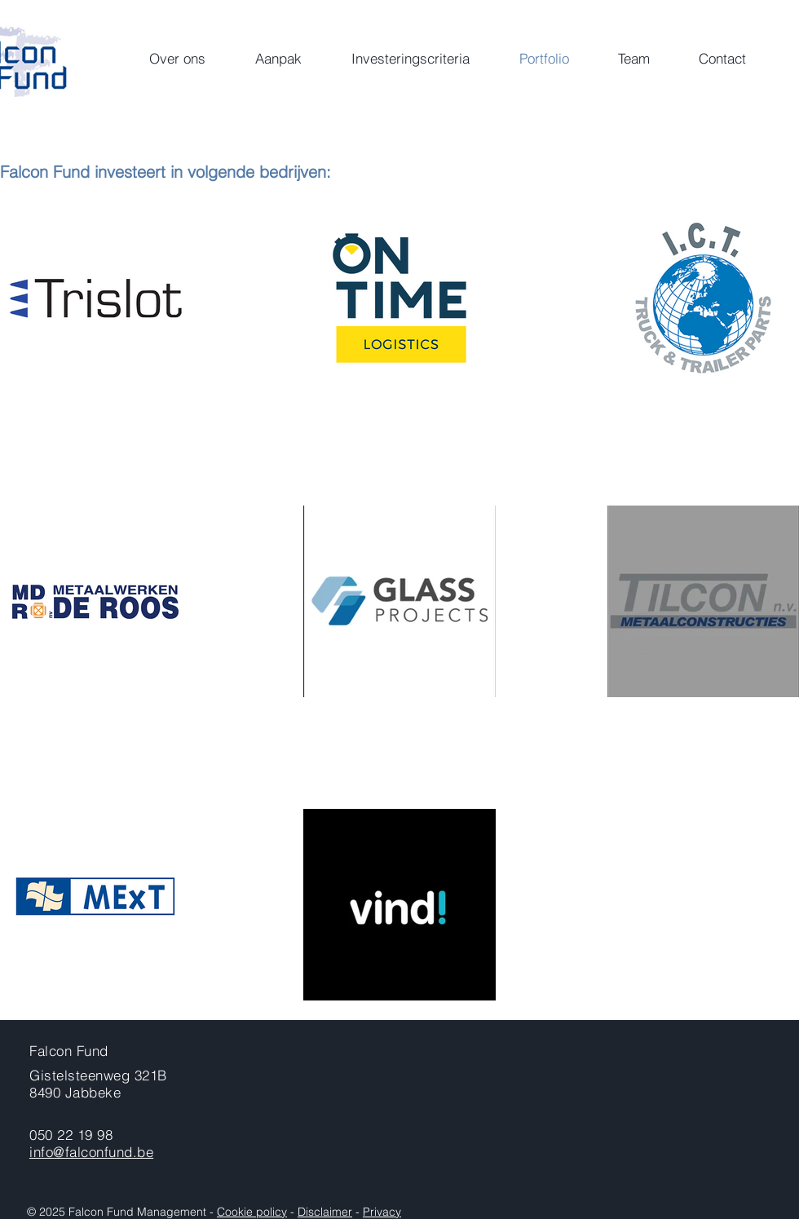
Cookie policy (252, 1211)
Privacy (382, 1211)
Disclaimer (325, 1211)
